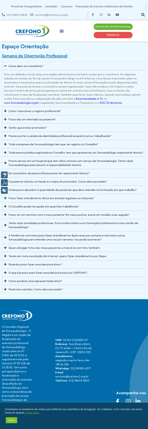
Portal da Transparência (26, 6)
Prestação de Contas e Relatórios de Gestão (104, 6)
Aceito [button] (11, 420)
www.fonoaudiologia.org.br (21, 103)
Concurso (67, 6)
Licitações (51, 6)
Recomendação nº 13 (89, 99)
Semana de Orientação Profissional (34, 56)
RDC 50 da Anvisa (111, 103)
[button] (143, 15)
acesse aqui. (32, 412)
